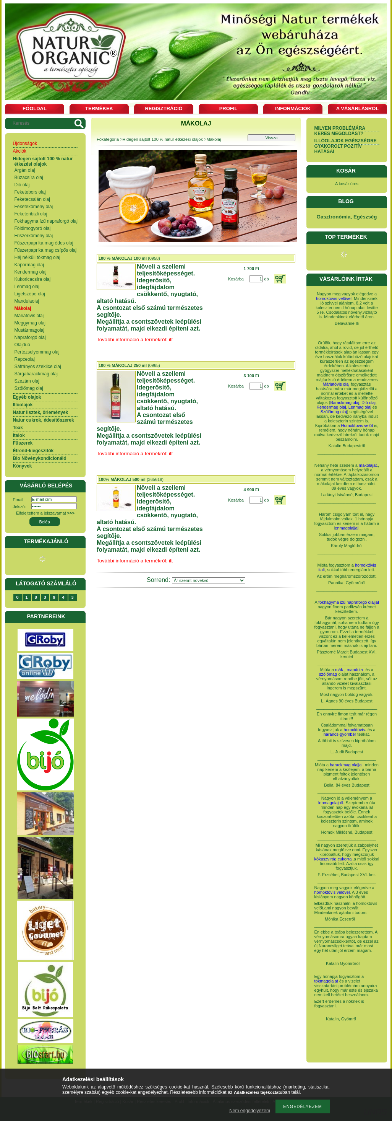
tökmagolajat (326, 981)
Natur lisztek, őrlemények (40, 412)
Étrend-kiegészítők (33, 450)
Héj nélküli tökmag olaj (37, 257)
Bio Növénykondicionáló (39, 458)
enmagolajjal (346, 528)
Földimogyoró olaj (33, 228)
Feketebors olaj (30, 192)
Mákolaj (23, 308)
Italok (19, 435)
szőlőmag (328, 674)
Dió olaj (22, 184)
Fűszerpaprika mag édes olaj (44, 243)
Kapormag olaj (29, 264)
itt (171, 561)
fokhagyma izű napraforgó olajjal (348, 602)
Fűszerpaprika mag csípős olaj (46, 250)
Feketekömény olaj (34, 206)
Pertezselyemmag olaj (37, 352)
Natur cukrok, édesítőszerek (43, 420)
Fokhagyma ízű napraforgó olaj (46, 221)
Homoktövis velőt (357, 425)
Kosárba (236, 279)
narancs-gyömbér (340, 734)
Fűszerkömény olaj (34, 235)
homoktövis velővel (334, 298)
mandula (355, 669)
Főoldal (35, 108)
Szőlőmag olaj (29, 388)
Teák (18, 427)
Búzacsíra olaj (29, 177)
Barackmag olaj (344, 402)
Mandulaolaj (27, 301)
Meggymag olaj (30, 323)
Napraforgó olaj (30, 337)
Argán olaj (25, 170)
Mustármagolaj (30, 330)
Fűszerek (23, 443)
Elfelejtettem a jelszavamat (45, 513)
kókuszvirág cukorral (333, 859)
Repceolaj (25, 359)
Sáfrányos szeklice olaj (38, 366)
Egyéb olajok (27, 397)
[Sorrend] (208, 580)
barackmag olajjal (347, 765)
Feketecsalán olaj (32, 199)
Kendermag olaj (31, 272)
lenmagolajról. (331, 802)
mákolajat (368, 465)
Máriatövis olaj (29, 315)
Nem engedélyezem (249, 1110)
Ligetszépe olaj (30, 294)
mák (339, 669)
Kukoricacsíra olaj (33, 279)
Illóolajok (23, 404)
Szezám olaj (27, 381)
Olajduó (22, 344)
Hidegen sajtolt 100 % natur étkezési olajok (43, 161)
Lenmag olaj (27, 286)
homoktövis (354, 729)
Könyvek (22, 466)
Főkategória (108, 139)
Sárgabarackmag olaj (36, 373)
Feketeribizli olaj (31, 214)
